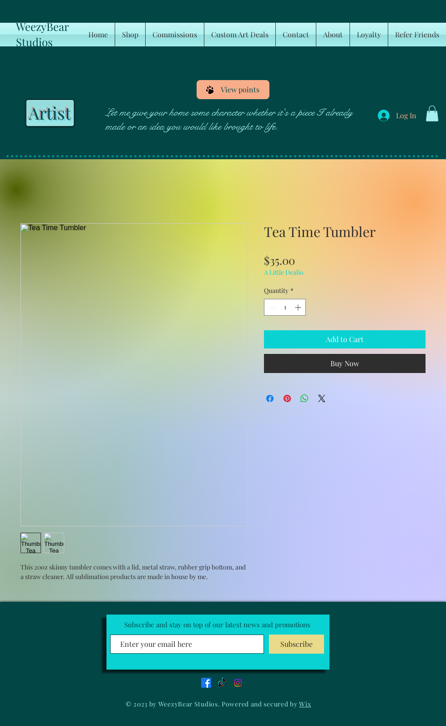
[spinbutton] (285, 307)
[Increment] (298, 307)
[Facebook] (206, 683)
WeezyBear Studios (42, 34)
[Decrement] (271, 307)
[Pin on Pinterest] (287, 398)
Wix (305, 704)
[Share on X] (321, 398)
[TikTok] (222, 683)
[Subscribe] (296, 644)
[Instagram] (238, 683)
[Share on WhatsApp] (304, 398)
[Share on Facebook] (269, 398)
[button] (432, 113)
